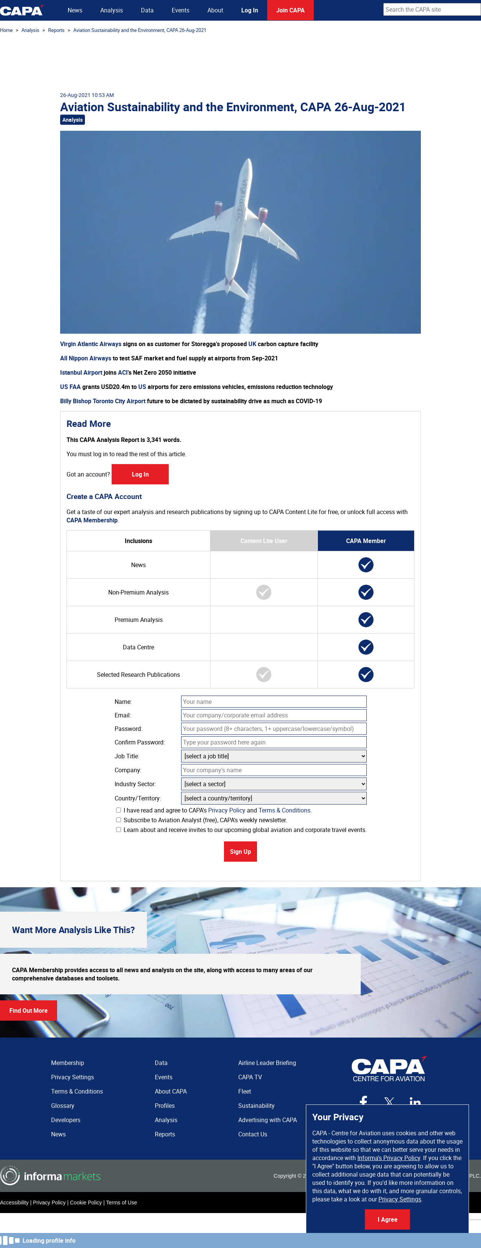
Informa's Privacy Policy (388, 1158)
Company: (128, 770)
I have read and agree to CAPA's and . (214, 810)
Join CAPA (290, 10)
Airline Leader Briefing (267, 1063)
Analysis (111, 10)
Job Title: (127, 756)
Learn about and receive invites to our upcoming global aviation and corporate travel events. (241, 830)
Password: (128, 729)
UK (252, 344)
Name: (123, 701)
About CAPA (171, 1091)
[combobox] (432, 9)
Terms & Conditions (284, 810)
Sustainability (256, 1105)
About (215, 10)
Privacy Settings (399, 1199)
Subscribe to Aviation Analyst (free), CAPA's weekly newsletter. (201, 820)
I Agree (388, 1219)
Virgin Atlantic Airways (90, 344)
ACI (123, 372)
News (75, 10)
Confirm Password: (140, 742)
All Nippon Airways (85, 358)
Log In (249, 10)
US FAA (70, 387)
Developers (65, 1120)
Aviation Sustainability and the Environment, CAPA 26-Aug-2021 (139, 30)
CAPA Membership (92, 520)
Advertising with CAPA (267, 1120)
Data (147, 10)
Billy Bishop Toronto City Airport (102, 401)
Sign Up (240, 851)
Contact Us (252, 1134)
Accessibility (14, 1203)
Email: (123, 715)
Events (180, 10)
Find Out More (28, 1010)
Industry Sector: (135, 784)
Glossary (62, 1105)
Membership (67, 1063)
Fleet (244, 1091)
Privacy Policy (226, 810)
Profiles (165, 1105)
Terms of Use (121, 1203)
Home (6, 30)
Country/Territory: (138, 798)
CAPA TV (250, 1077)
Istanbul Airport (81, 372)
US (142, 387)
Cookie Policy (86, 1203)
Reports (56, 30)
